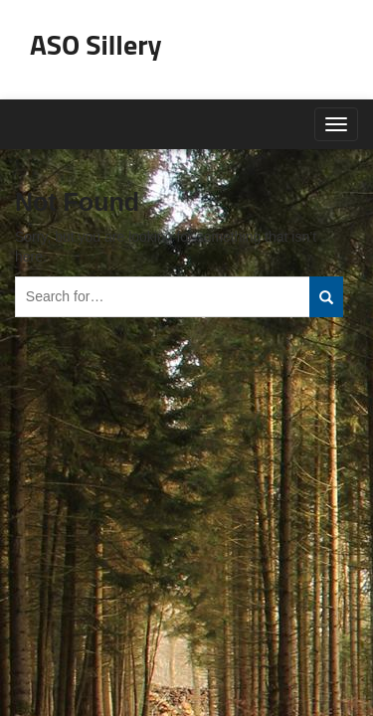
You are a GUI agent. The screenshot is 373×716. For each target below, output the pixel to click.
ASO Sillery (96, 44)
